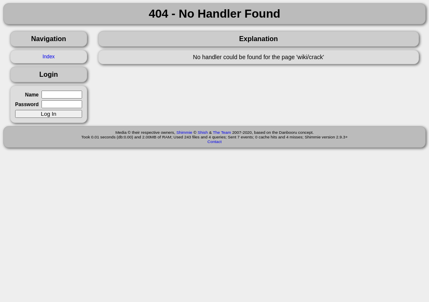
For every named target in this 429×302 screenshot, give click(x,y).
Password (27, 104)
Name (32, 95)
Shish (203, 132)
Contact (214, 141)
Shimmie (184, 132)
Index (48, 57)
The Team (222, 132)
